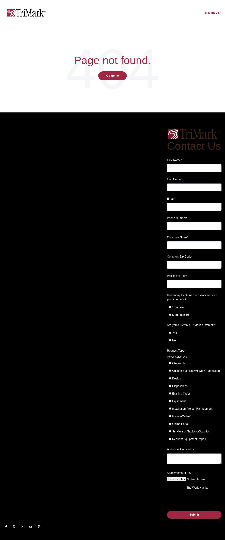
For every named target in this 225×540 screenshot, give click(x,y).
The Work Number (198, 487)
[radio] (196, 307)
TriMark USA (213, 12)
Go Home (112, 75)
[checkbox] (194, 311)
